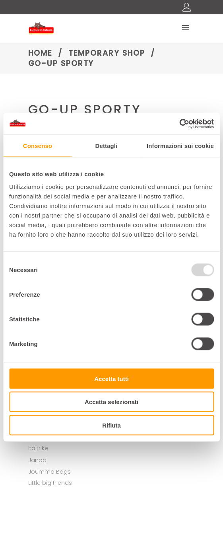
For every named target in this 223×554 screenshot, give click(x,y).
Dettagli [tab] (106, 145)
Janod (37, 460)
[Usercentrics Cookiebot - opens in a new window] (179, 124)
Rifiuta (111, 425)
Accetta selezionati (111, 401)
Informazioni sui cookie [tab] (180, 145)
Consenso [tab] (37, 145)
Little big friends (50, 483)
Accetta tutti (111, 378)
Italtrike (38, 448)
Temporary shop (106, 53)
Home (40, 53)
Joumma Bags (49, 472)
